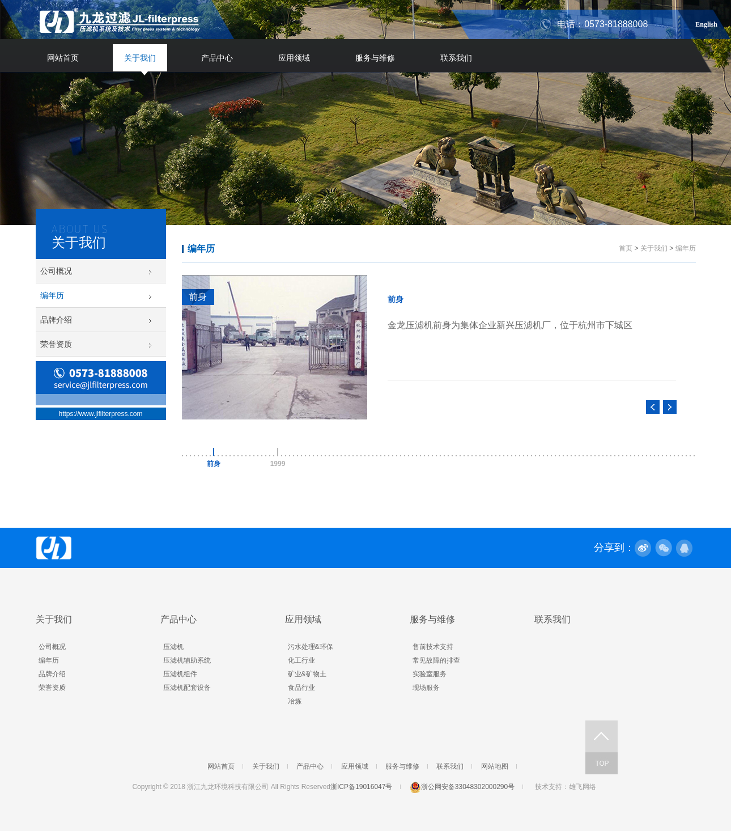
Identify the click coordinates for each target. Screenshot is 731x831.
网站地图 (494, 766)
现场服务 (426, 688)
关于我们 (140, 57)
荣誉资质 (56, 344)
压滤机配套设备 (187, 688)
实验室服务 (430, 674)
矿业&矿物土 (307, 674)
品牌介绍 (56, 319)
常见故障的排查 (436, 660)
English (706, 22)
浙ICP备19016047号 (361, 787)
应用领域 (294, 57)
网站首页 (63, 57)
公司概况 (56, 270)
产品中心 (217, 57)
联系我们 (456, 57)
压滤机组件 (180, 674)
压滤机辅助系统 (187, 660)
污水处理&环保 (310, 647)
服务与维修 (375, 57)
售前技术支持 (433, 647)
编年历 (52, 295)
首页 (625, 248)
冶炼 (294, 701)
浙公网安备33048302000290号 (462, 787)
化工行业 (301, 660)
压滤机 (173, 647)
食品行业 (301, 688)
